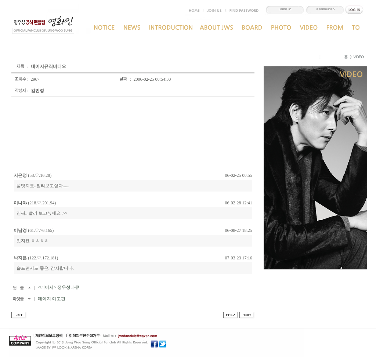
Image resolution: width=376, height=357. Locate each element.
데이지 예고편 (51, 298)
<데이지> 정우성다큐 (58, 287)
